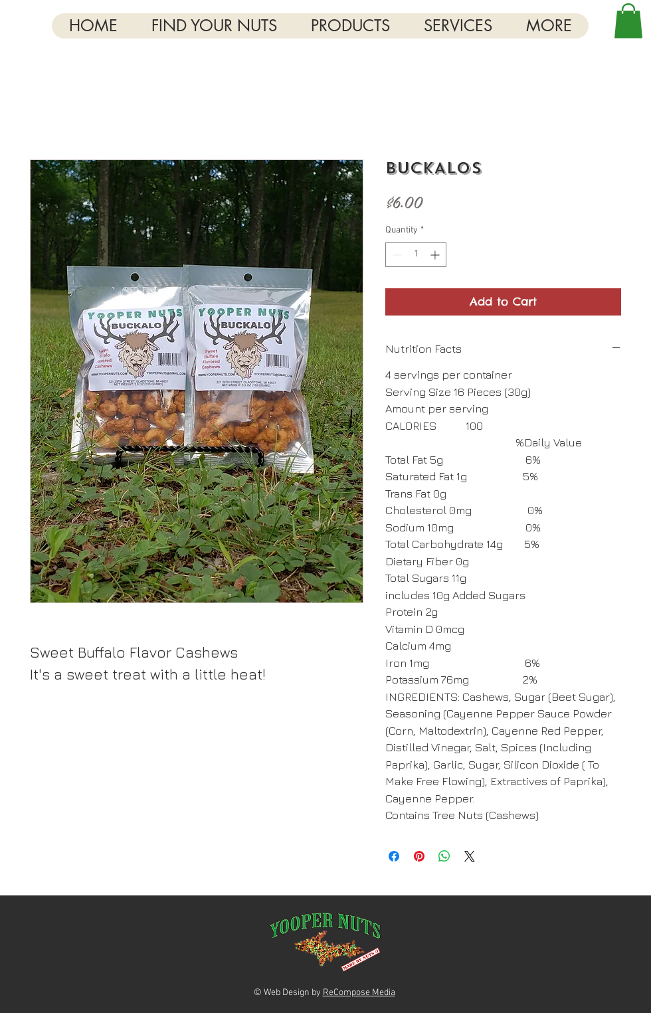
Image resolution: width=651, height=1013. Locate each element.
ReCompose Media (359, 992)
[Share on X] (470, 856)
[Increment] (436, 254)
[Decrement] (395, 254)
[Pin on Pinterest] (419, 856)
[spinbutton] (416, 254)
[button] (549, 26)
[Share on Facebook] (394, 856)
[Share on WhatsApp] (444, 856)
